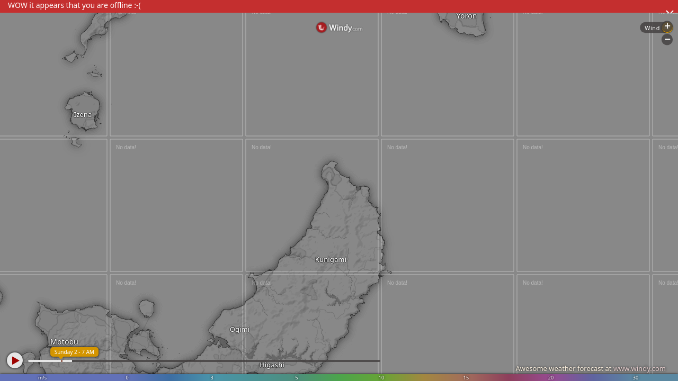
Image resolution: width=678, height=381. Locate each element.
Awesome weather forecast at (590, 368)
